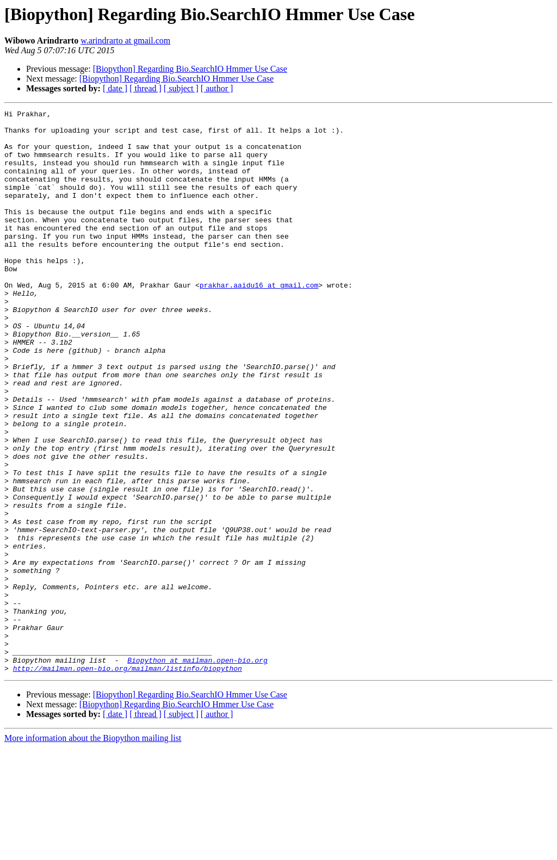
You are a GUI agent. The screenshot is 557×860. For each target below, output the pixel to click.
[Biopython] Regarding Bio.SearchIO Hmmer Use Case (190, 68)
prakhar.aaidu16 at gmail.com (259, 321)
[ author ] (217, 88)
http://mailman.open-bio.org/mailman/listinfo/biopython (127, 781)
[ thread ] (145, 88)
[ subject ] (181, 88)
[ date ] (115, 88)
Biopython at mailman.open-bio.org (197, 771)
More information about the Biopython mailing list (92, 850)
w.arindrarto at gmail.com (125, 40)
